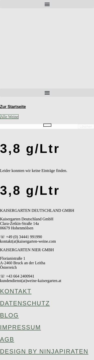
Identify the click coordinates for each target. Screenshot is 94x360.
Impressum (20, 327)
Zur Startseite (13, 107)
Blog (9, 315)
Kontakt (16, 291)
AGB (7, 339)
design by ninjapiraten (44, 351)
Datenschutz (25, 303)
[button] (47, 4)
